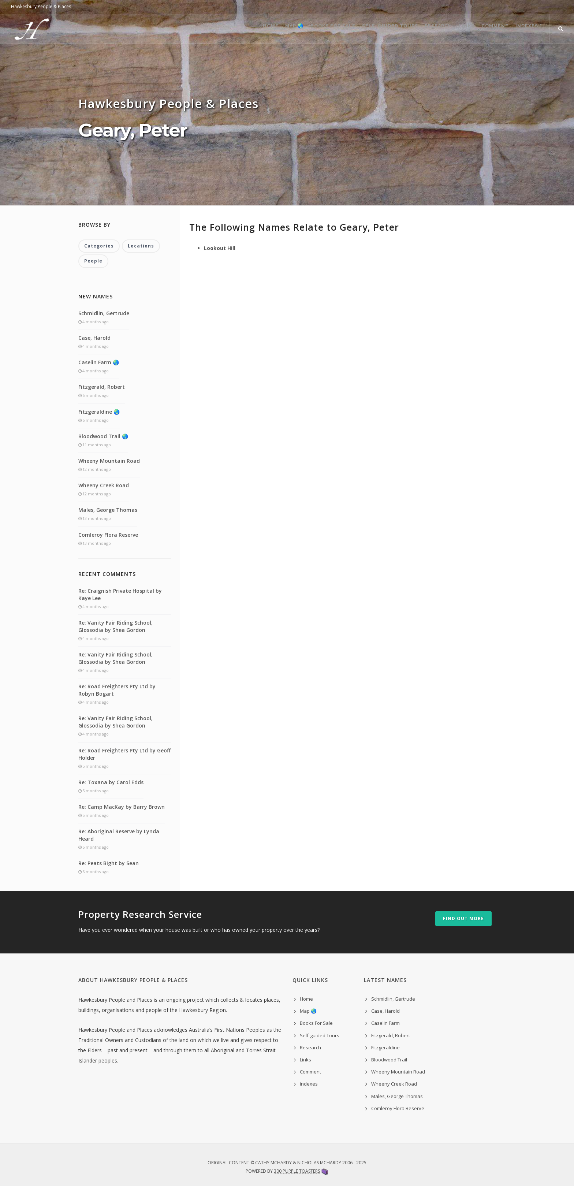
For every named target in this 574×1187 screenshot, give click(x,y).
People (93, 261)
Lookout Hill (219, 248)
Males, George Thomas (107, 510)
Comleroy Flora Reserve (108, 535)
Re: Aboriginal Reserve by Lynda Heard (118, 836)
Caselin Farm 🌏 (98, 363)
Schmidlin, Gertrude (103, 313)
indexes (309, 1084)
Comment (487, 29)
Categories (99, 246)
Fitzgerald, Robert (101, 387)
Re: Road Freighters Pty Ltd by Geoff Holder (124, 754)
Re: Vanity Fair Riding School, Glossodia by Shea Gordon (115, 626)
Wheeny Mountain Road (109, 461)
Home (230, 29)
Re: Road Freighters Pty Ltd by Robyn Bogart (117, 691)
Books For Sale (303, 29)
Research (419, 29)
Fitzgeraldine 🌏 (99, 412)
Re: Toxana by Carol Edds (111, 782)
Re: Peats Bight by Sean (108, 863)
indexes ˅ (526, 29)
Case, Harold (94, 338)
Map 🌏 (259, 29)
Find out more (463, 919)
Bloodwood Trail (389, 1060)
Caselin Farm (385, 1023)
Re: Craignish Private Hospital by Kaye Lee (120, 595)
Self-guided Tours (365, 29)
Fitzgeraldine (385, 1048)
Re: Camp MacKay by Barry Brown (121, 807)
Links (453, 29)
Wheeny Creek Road (103, 486)
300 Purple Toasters (297, 1172)
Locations (141, 246)
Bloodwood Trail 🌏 (103, 436)
